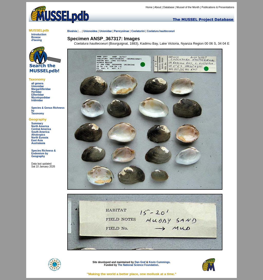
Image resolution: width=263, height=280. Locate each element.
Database (168, 7)
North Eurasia (39, 137)
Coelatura (153, 31)
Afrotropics (38, 134)
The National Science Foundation (138, 265)
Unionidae (37, 86)
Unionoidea (90, 31)
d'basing (36, 40)
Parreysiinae (121, 31)
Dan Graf (140, 262)
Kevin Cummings (159, 262)
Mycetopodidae (40, 97)
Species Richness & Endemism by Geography (43, 153)
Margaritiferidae (41, 89)
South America (40, 132)
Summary (37, 123)
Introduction (38, 34)
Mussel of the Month (188, 7)
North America (40, 126)
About (157, 7)
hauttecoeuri (167, 31)
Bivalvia (72, 31)
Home (149, 7)
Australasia (38, 143)
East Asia (37, 140)
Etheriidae (37, 94)
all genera (37, 83)
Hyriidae (36, 92)
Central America (41, 129)
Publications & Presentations (218, 7)
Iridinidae (37, 100)
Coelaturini (138, 31)
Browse (36, 37)
